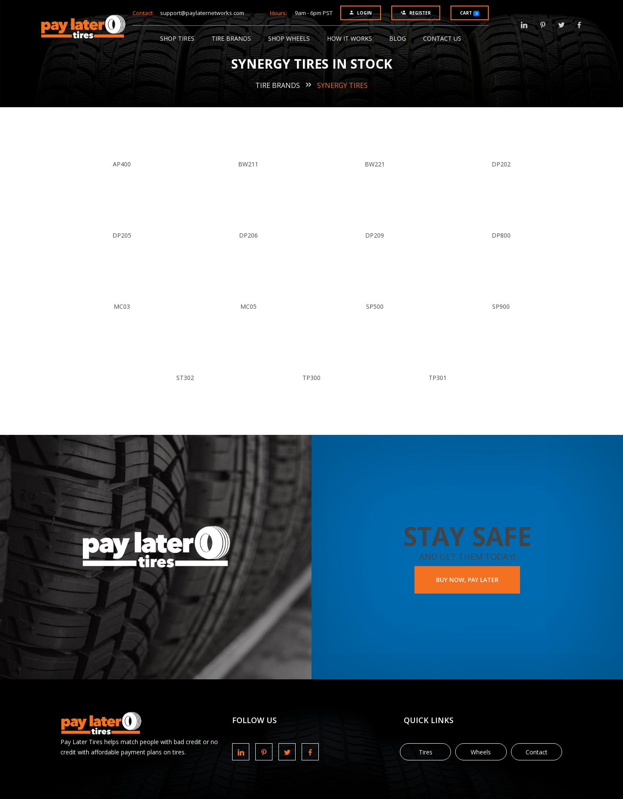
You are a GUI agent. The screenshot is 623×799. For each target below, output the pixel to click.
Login (361, 13)
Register (416, 13)
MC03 (122, 306)
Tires (425, 752)
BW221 (375, 164)
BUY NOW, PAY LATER (467, 580)
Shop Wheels (289, 38)
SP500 (375, 306)
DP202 (501, 164)
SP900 (501, 306)
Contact (536, 752)
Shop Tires (177, 38)
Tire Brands (231, 38)
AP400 (122, 164)
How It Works (349, 38)
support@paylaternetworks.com (202, 13)
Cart (469, 13)
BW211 (248, 164)
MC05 (248, 306)
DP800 (501, 235)
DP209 (374, 235)
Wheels (481, 752)
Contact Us (442, 38)
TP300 (311, 378)
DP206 (248, 235)
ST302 (185, 378)
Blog (397, 38)
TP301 (438, 378)
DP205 (121, 235)
